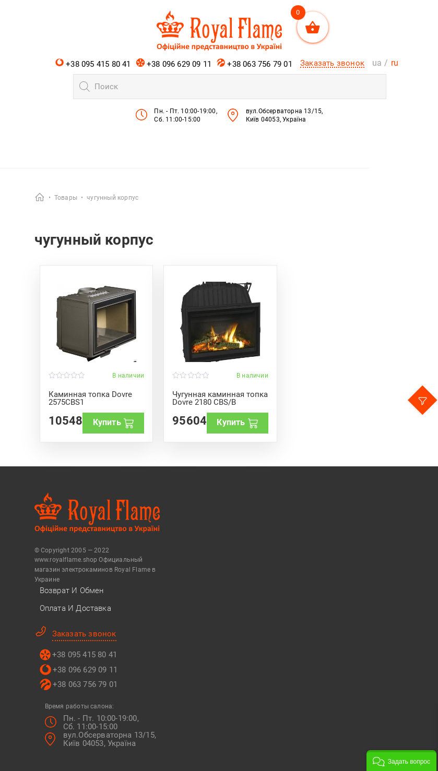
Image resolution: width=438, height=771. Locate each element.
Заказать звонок (332, 63)
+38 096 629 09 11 (174, 63)
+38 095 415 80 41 (93, 63)
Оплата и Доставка (75, 608)
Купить (113, 422)
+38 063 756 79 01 (254, 63)
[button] (401, 760)
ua (377, 63)
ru (394, 63)
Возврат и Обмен (72, 590)
